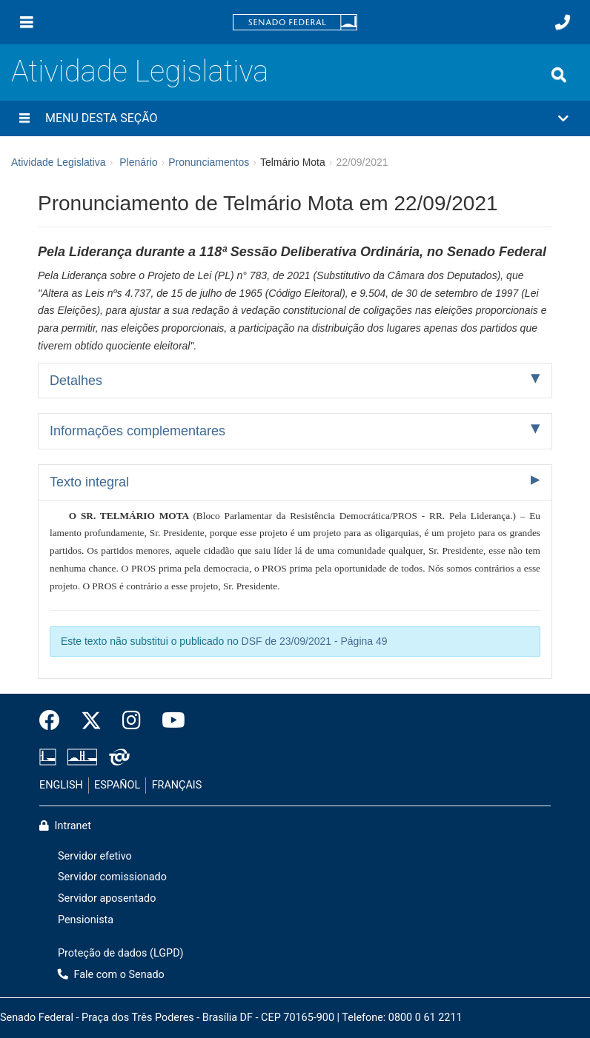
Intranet (65, 826)
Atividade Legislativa (139, 71)
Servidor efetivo (95, 856)
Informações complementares (137, 430)
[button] (295, 118)
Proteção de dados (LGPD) (121, 953)
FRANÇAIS (177, 785)
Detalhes (76, 380)
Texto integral (89, 482)
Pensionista (85, 920)
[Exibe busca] (559, 75)
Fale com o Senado (111, 974)
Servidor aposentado (107, 898)
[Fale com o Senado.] (563, 22)
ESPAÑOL (117, 785)
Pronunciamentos (208, 162)
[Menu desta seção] (24, 118)
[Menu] (26, 22)
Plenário (138, 162)
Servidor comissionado (112, 877)
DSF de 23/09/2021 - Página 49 (315, 641)
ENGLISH (61, 785)
